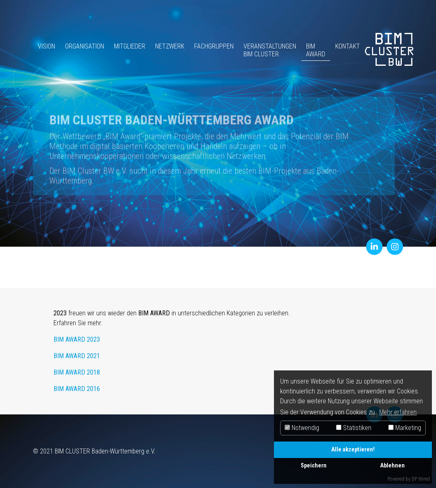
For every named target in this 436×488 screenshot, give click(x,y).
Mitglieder (127, 46)
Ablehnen (392, 465)
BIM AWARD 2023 (76, 343)
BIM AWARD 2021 (76, 359)
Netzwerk (167, 46)
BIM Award (313, 50)
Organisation (82, 46)
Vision (44, 46)
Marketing (404, 428)
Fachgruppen (211, 46)
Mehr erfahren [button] (398, 412)
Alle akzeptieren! (353, 449)
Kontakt (345, 46)
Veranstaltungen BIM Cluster (267, 50)
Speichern (314, 465)
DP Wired (421, 479)
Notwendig (302, 428)
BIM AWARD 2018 (76, 375)
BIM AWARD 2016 (76, 392)
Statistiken (353, 428)
